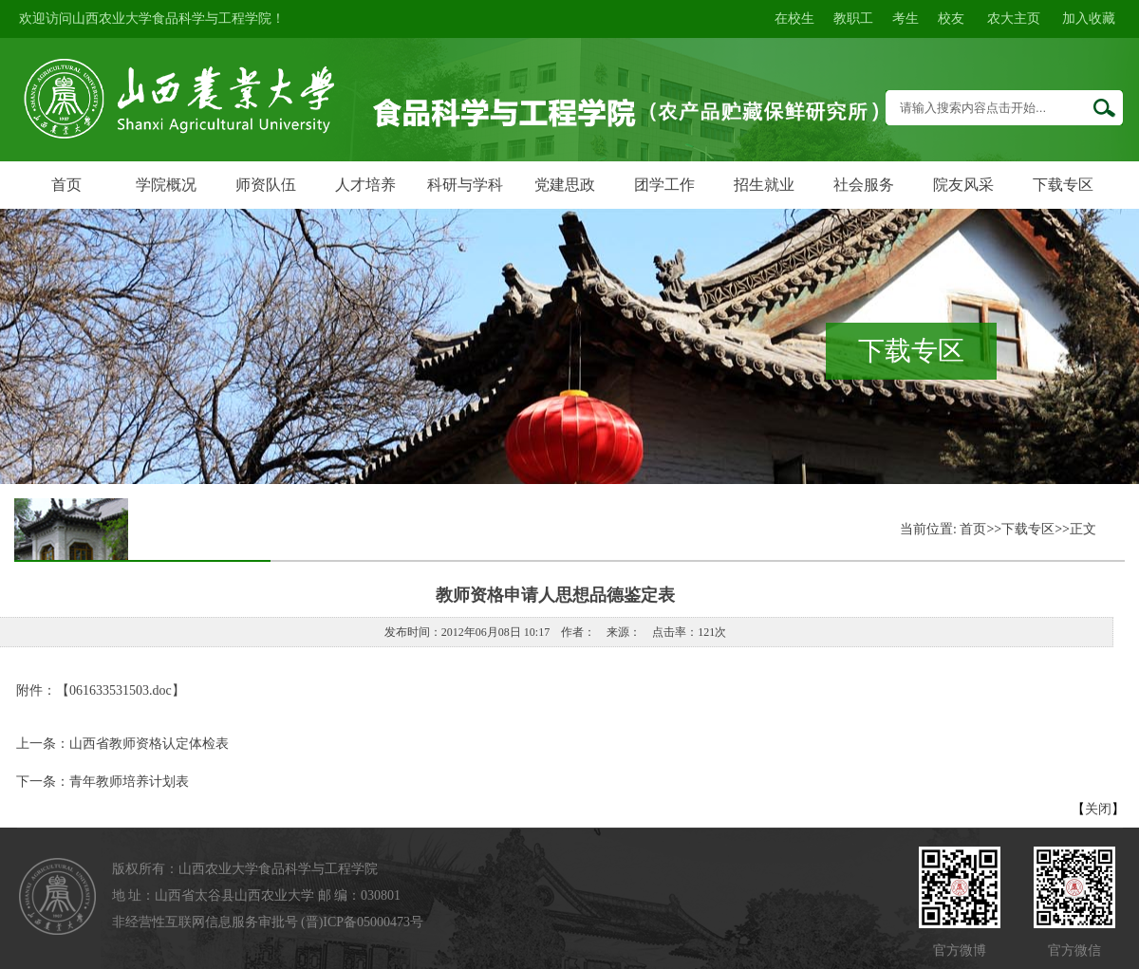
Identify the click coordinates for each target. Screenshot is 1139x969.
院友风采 (963, 185)
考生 (905, 18)
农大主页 (1013, 18)
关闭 (1098, 809)
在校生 (794, 18)
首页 (66, 185)
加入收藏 (1088, 18)
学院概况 (166, 185)
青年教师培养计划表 (129, 781)
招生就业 (764, 185)
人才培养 (365, 185)
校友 (951, 18)
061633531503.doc (120, 690)
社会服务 (863, 185)
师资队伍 (265, 185)
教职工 (853, 18)
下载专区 (1063, 185)
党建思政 (564, 185)
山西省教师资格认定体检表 (149, 743)
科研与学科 (465, 185)
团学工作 (664, 185)
